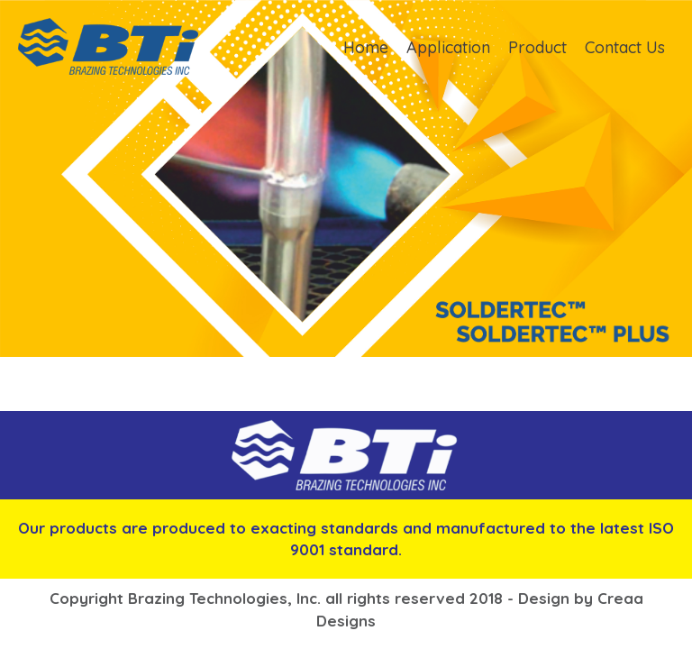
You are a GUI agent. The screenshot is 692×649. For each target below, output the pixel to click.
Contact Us (625, 47)
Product (537, 47)
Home (365, 47)
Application (448, 47)
